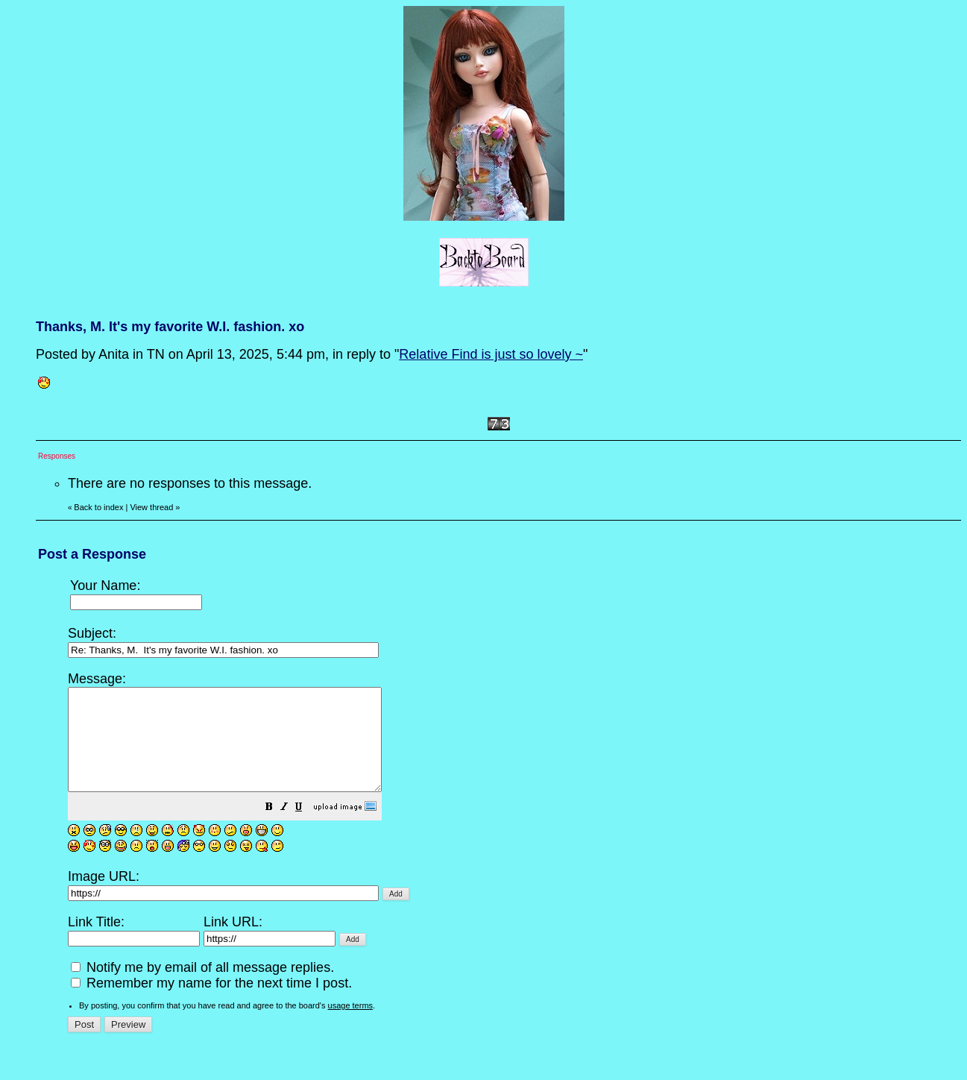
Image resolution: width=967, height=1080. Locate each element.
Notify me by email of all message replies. (202, 987)
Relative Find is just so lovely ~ (491, 354)
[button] (306, 827)
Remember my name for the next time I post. (211, 1003)
